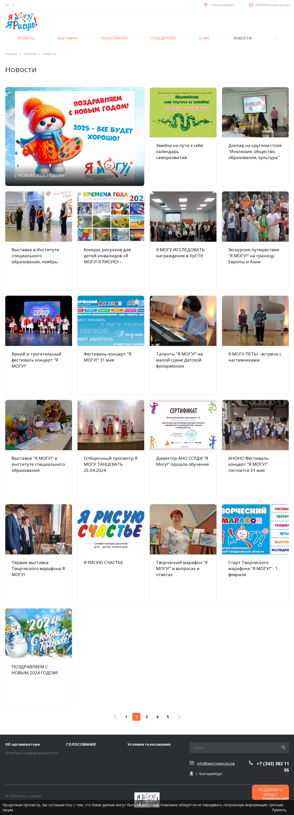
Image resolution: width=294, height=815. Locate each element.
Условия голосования (148, 744)
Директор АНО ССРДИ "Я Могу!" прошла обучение (182, 461)
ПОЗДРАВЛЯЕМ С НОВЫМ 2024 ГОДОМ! (35, 670)
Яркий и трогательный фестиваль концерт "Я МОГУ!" (36, 360)
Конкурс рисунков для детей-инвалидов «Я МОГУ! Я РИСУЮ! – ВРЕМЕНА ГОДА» (107, 259)
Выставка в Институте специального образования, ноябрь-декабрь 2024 (35, 259)
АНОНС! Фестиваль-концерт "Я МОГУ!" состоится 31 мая (249, 464)
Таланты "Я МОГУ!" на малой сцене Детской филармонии (179, 360)
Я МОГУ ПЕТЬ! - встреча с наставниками (254, 357)
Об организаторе (22, 744)
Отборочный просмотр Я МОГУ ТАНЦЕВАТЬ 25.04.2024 (110, 464)
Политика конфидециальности (31, 752)
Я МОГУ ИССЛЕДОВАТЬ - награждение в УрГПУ (181, 253)
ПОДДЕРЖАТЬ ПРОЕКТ (270, 792)
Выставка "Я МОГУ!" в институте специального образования (38, 464)
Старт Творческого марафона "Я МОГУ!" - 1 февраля (253, 568)
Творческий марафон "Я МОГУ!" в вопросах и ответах (182, 568)
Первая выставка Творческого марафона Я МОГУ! (38, 568)
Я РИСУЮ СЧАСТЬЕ (103, 562)
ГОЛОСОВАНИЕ (81, 744)
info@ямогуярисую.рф (272, 5)
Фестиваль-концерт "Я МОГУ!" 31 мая (107, 357)
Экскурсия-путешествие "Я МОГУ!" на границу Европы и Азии (253, 256)
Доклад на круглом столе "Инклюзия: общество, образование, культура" (255, 151)
